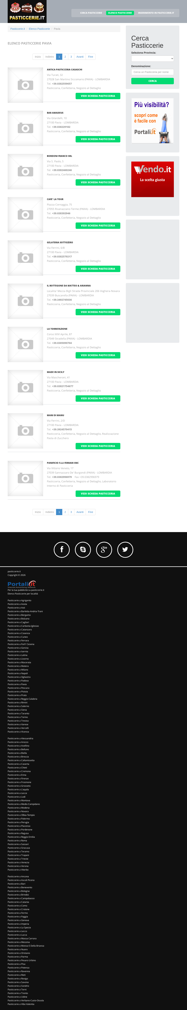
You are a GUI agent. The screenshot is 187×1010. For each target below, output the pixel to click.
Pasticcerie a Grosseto (19, 785)
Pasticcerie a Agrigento (19, 600)
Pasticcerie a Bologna (19, 891)
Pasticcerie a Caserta (18, 763)
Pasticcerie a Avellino (18, 745)
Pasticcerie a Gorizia (18, 647)
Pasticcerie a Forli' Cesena (21, 644)
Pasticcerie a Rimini (17, 702)
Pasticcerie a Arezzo (18, 742)
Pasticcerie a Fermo (18, 912)
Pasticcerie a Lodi (16, 796)
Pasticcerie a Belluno (18, 749)
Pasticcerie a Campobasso (21, 898)
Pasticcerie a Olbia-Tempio (21, 815)
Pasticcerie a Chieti (17, 767)
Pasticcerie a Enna (17, 774)
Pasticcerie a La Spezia (19, 927)
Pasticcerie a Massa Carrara (22, 938)
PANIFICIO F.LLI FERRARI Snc (63, 462)
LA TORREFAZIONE (57, 328)
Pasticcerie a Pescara (18, 687)
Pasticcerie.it (17, 28)
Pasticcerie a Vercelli (18, 728)
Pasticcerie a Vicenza (18, 731)
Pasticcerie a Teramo (18, 851)
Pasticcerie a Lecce (17, 793)
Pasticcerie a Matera (18, 666)
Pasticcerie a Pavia (17, 684)
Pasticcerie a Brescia (18, 756)
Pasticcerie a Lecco (17, 931)
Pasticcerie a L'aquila (18, 789)
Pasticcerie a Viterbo (18, 869)
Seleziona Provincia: (143, 52)
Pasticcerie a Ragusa (18, 833)
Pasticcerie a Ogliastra (19, 676)
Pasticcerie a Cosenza (19, 633)
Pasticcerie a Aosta (17, 604)
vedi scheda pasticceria (98, 96)
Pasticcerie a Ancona (18, 876)
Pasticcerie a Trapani (18, 855)
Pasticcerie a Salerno (18, 706)
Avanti (80, 56)
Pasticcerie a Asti (16, 607)
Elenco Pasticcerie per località (23, 593)
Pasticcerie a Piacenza (19, 825)
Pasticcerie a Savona (18, 982)
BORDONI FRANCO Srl (59, 156)
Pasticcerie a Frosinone (19, 782)
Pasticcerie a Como (17, 905)
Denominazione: (141, 66)
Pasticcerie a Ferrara (18, 640)
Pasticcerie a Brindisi (18, 894)
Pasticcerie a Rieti (17, 974)
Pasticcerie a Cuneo (18, 636)
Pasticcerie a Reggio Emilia (21, 836)
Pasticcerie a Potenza (18, 967)
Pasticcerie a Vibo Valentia (21, 1004)
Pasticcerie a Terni (17, 989)
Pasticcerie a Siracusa (19, 847)
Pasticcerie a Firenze (18, 778)
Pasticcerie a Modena (19, 807)
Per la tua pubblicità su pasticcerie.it (26, 590)
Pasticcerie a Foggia (18, 916)
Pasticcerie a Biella (17, 753)
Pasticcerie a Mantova (19, 800)
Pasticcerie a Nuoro (18, 949)
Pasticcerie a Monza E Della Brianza (26, 945)
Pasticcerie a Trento (18, 993)
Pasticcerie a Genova (18, 920)
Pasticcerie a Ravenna (19, 971)
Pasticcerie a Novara (18, 811)
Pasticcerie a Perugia (18, 822)
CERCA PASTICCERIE (91, 12)
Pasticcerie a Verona (18, 866)
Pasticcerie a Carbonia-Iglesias (23, 625)
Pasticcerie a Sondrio (18, 985)
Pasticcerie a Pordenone (20, 829)
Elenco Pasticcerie (39, 28)
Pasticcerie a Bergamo (19, 615)
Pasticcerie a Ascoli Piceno (21, 880)
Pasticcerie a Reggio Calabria (22, 698)
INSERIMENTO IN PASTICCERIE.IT (156, 12)
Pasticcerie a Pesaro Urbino (22, 960)
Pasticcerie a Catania (18, 902)
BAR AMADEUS (55, 112)
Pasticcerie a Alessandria (20, 738)
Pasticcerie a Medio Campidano (24, 804)
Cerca (152, 81)
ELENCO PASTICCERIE (120, 12)
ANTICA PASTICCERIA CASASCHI (64, 69)
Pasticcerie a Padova (18, 680)
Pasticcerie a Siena (17, 709)
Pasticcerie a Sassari (18, 844)
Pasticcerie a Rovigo (18, 978)
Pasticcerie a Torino (18, 717)
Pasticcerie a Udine (17, 996)
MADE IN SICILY (55, 372)
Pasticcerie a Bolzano (18, 618)
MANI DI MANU (55, 415)
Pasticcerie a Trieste (18, 858)
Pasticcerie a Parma (18, 956)
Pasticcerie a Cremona (19, 771)
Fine (90, 56)
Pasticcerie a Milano (18, 669)
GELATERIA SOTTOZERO (60, 242)
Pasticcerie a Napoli (18, 673)
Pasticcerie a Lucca (17, 934)
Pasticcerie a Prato (17, 695)
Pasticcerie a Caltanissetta (21, 760)
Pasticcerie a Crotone (18, 909)
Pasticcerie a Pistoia (18, 691)
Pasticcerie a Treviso (18, 720)
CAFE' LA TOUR (55, 199)
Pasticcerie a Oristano (19, 953)
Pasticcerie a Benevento (20, 887)
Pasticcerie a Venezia (18, 862)
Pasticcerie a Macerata (19, 662)
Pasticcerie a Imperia (18, 923)
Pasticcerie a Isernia (18, 651)
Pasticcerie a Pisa (16, 964)
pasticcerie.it (14, 571)
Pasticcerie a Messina (19, 942)
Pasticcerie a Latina (17, 655)
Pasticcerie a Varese (18, 724)
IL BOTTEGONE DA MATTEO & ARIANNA (69, 285)
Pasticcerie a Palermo (19, 818)
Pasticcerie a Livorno (18, 658)
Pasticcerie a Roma (17, 840)
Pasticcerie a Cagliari (18, 622)
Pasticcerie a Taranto (18, 713)
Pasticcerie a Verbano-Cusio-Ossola (26, 1000)
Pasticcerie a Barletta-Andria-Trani (25, 611)
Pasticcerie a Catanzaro (20, 629)
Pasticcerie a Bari (16, 883)
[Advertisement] (158, 248)
